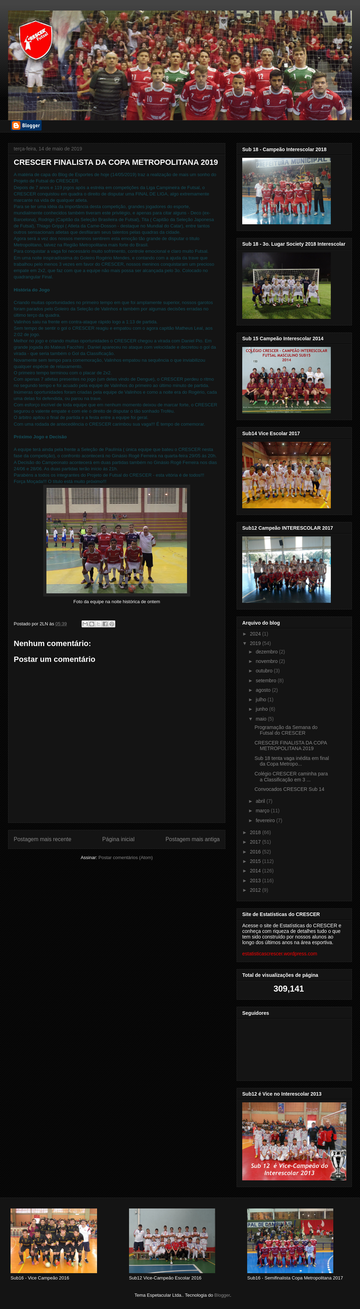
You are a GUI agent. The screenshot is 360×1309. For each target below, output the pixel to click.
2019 (256, 643)
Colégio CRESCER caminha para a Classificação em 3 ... (291, 776)
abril (261, 801)
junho (262, 709)
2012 (256, 890)
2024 (256, 634)
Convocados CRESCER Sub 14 (289, 789)
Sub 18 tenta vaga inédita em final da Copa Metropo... (292, 761)
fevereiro (266, 820)
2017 (256, 842)
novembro (267, 661)
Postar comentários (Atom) (125, 857)
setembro (266, 680)
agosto (264, 690)
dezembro (267, 651)
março (263, 810)
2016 (256, 852)
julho (261, 699)
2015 (256, 861)
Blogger (222, 1295)
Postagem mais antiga (193, 839)
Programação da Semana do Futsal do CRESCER (286, 730)
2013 (256, 880)
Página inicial (118, 839)
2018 (256, 832)
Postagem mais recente (42, 839)
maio (262, 719)
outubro (265, 670)
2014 (256, 870)
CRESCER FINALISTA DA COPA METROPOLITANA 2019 (291, 746)
